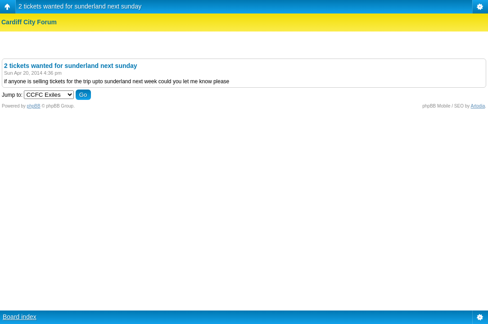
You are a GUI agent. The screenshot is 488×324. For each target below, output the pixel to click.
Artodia (478, 106)
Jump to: (12, 95)
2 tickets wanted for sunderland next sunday (79, 6)
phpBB (34, 106)
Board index (19, 316)
